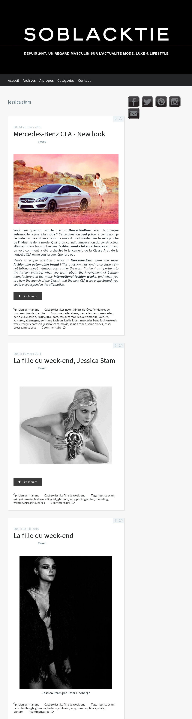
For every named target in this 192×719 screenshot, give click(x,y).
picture (18, 711)
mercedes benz (89, 313)
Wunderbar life (35, 313)
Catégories (65, 80)
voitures (19, 320)
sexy (72, 499)
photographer (85, 499)
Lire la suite (29, 296)
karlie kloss (71, 320)
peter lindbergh (24, 708)
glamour (62, 499)
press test (29, 327)
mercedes (106, 313)
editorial (50, 499)
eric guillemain (23, 499)
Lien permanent (26, 309)
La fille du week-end (72, 495)
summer (82, 708)
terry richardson (31, 324)
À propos (46, 80)
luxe (49, 317)
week (17, 324)
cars (55, 317)
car (61, 317)
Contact (84, 80)
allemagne (32, 320)
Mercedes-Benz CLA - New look (59, 133)
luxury (41, 317)
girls (33, 503)
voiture (103, 317)
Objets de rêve (82, 309)
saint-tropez (78, 324)
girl (26, 503)
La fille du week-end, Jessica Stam (64, 360)
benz (17, 317)
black (92, 708)
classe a (31, 317)
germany (46, 320)
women (18, 503)
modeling (102, 499)
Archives (29, 80)
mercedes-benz (68, 313)
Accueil (13, 80)
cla (23, 317)
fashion (58, 320)
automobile (90, 317)
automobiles (72, 317)
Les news (66, 309)
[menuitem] (15, 80)
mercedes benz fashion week (98, 320)
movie (64, 324)
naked (41, 503)
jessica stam (51, 324)
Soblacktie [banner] (96, 37)
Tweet (42, 141)
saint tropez (95, 324)
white (101, 708)
